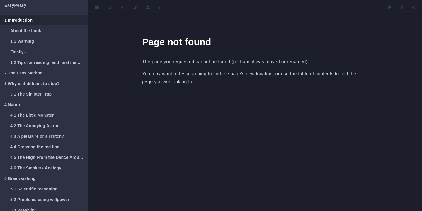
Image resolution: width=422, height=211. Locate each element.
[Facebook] (401, 7)
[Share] (413, 7)
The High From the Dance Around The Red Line (49, 157)
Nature (12, 104)
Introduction (18, 20)
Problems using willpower (39, 199)
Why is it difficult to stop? (32, 83)
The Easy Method (23, 73)
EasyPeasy (15, 5)
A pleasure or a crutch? (37, 136)
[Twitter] (389, 7)
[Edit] (135, 7)
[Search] (109, 7)
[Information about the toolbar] (159, 7)
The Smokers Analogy (35, 168)
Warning (22, 41)
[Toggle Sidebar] (96, 7)
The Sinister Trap (31, 94)
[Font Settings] (122, 7)
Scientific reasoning (33, 189)
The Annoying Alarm (34, 125)
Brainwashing (19, 178)
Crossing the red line (34, 146)
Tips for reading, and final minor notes (49, 62)
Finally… (19, 52)
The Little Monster (32, 115)
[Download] (148, 7)
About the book (25, 30)
